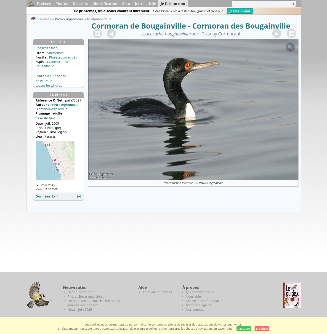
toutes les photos (49, 85)
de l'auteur (44, 81)
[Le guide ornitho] (292, 295)
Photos (62, 3)
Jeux (139, 3)
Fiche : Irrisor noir (81, 292)
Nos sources (195, 309)
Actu (126, 3)
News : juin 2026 (80, 309)
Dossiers (80, 3)
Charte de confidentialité (204, 301)
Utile (151, 3)
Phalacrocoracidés (63, 57)
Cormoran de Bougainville (138, 26)
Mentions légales (198, 305)
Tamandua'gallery (52, 109)
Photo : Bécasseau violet (86, 296)
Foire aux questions (157, 292)
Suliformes (55, 53)
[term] (258, 3)
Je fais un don (240, 11)
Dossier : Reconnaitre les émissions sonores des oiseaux (94, 303)
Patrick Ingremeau (211, 183)
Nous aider (194, 296)
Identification (105, 3)
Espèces (44, 3)
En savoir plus (222, 328)
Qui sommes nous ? (200, 292)
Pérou (49, 128)
